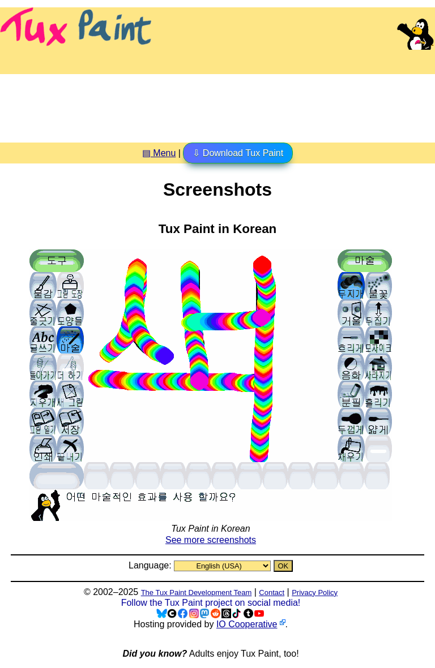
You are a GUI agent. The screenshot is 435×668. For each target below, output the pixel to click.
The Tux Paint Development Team (196, 592)
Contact (271, 592)
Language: (151, 565)
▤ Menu (159, 153)
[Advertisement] (217, 104)
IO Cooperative (247, 624)
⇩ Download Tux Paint (238, 153)
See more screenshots (210, 540)
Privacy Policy (315, 592)
